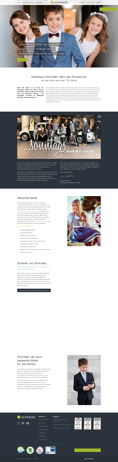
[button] (9, 34)
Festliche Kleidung (28, 2)
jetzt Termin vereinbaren (108, 9)
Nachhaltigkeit (87, 450)
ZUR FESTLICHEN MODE (24, 226)
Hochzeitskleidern (22, 211)
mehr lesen (22, 59)
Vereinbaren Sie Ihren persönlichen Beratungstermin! (34, 290)
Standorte (39, 2)
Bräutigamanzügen (35, 211)
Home (18, 2)
